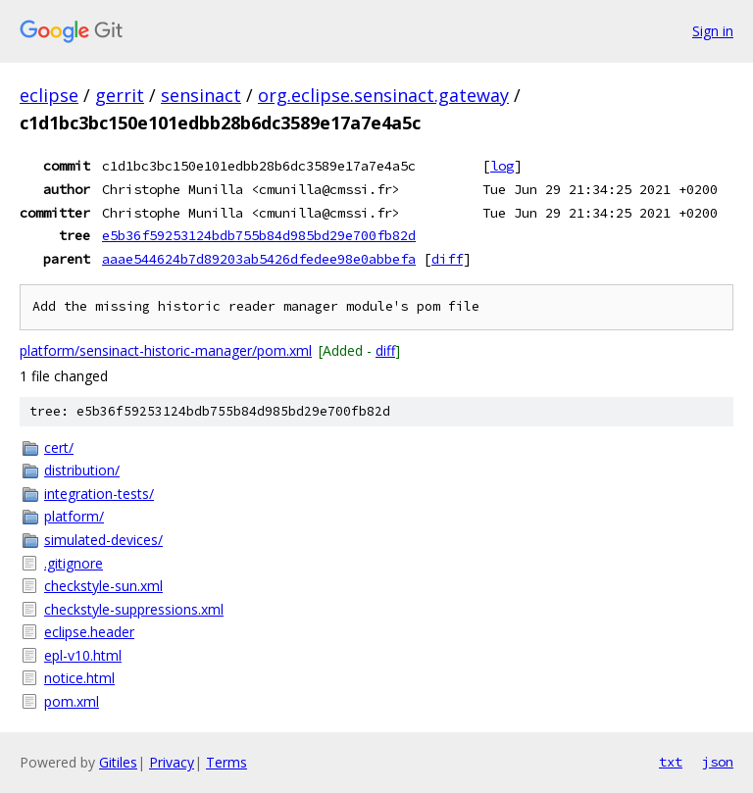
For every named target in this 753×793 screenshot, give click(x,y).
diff (447, 259)
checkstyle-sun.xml (103, 585)
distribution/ (82, 470)
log (502, 165)
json (717, 761)
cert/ (59, 447)
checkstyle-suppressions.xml (134, 609)
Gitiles (118, 762)
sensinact (201, 95)
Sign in (712, 31)
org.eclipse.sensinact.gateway (383, 95)
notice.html (79, 678)
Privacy (171, 762)
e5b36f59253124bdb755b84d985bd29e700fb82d (259, 235)
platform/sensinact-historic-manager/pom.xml (166, 350)
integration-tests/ (99, 493)
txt (670, 761)
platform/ (74, 516)
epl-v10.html (83, 655)
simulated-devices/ (103, 539)
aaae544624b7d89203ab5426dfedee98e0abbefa (259, 259)
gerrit (119, 95)
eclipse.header (89, 631)
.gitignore (73, 563)
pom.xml (71, 701)
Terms (226, 762)
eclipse (49, 95)
